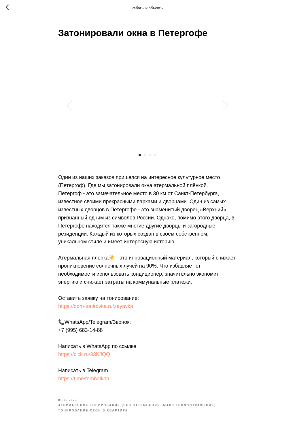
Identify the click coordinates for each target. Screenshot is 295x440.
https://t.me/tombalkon (83, 378)
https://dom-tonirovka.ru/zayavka (95, 306)
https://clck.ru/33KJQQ (84, 354)
